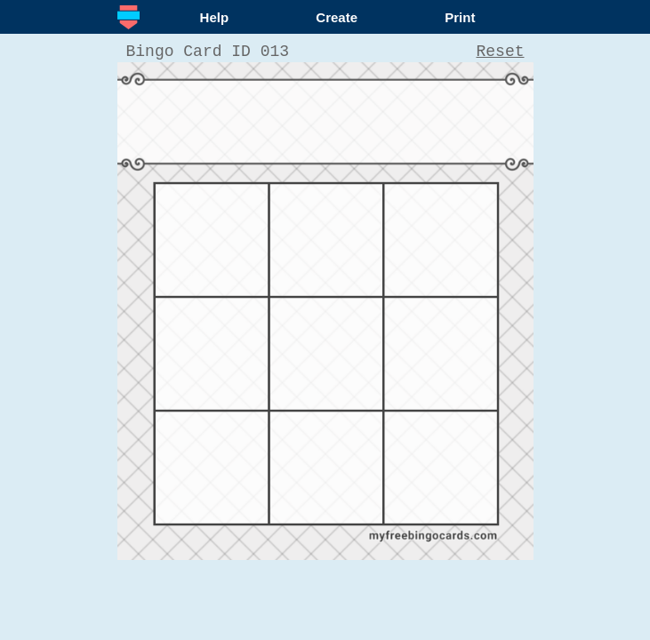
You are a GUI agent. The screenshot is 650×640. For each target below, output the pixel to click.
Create (336, 17)
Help (214, 17)
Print (460, 17)
